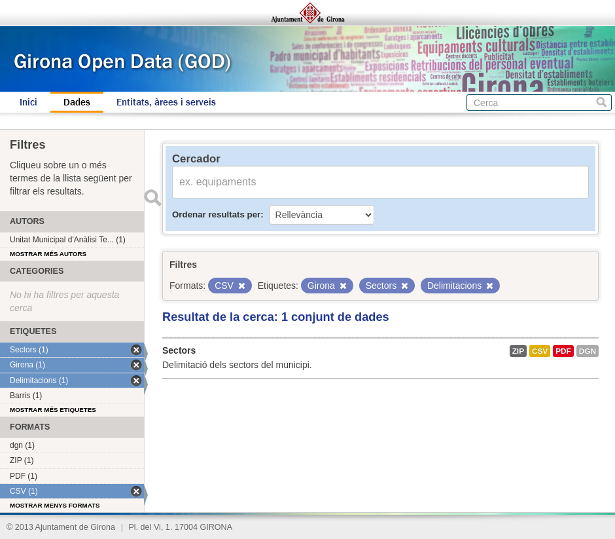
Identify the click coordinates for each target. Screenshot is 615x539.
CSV (540, 351)
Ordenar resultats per (216, 214)
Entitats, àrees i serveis (166, 102)
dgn (587, 351)
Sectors (179, 350)
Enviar (152, 198)
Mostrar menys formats (55, 505)
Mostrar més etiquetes (53, 409)
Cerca (601, 102)
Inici (28, 102)
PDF (563, 351)
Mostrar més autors (48, 253)
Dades (76, 102)
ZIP (518, 351)
